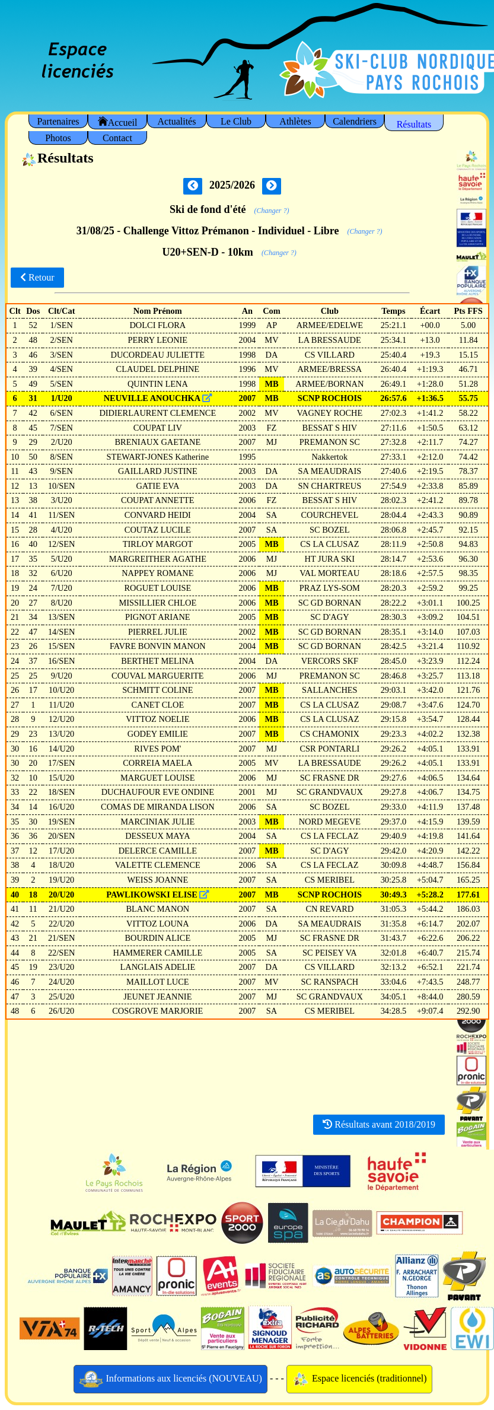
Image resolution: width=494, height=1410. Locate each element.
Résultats (414, 124)
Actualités (177, 121)
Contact (117, 138)
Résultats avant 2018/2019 (379, 1124)
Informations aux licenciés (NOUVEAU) (170, 1379)
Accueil (118, 122)
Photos (58, 138)
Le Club (236, 121)
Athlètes (295, 121)
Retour (37, 277)
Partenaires (58, 121)
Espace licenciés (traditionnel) (359, 1379)
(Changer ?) (271, 210)
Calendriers (355, 121)
